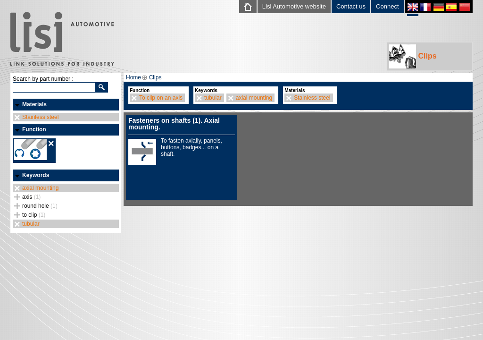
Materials (34, 104)
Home (133, 77)
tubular (31, 224)
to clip (33, 215)
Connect (387, 6)
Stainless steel (40, 117)
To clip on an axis (161, 97)
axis (31, 197)
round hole (40, 206)
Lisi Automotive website (294, 6)
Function (34, 129)
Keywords (35, 175)
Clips (413, 56)
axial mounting (40, 188)
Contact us (351, 6)
